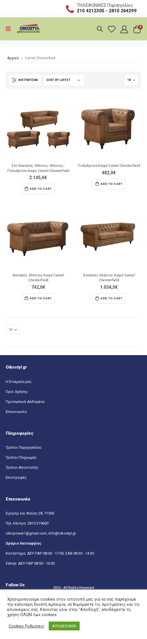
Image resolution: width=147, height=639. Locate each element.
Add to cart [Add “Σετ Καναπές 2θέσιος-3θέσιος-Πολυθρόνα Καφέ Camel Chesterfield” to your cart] (41, 189)
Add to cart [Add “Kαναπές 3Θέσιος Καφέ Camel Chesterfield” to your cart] (111, 298)
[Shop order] (64, 80)
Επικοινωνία (16, 411)
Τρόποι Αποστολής (22, 467)
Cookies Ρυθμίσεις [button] (26, 626)
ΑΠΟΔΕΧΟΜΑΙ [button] (64, 626)
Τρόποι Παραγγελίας (24, 447)
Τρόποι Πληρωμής (21, 457)
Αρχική (13, 58)
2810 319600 (38, 523)
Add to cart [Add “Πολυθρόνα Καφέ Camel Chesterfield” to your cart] (111, 184)
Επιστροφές (16, 477)
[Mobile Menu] (10, 29)
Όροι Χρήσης (17, 391)
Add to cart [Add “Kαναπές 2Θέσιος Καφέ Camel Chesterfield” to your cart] (41, 298)
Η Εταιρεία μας (19, 381)
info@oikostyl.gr (62, 533)
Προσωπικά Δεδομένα (25, 401)
